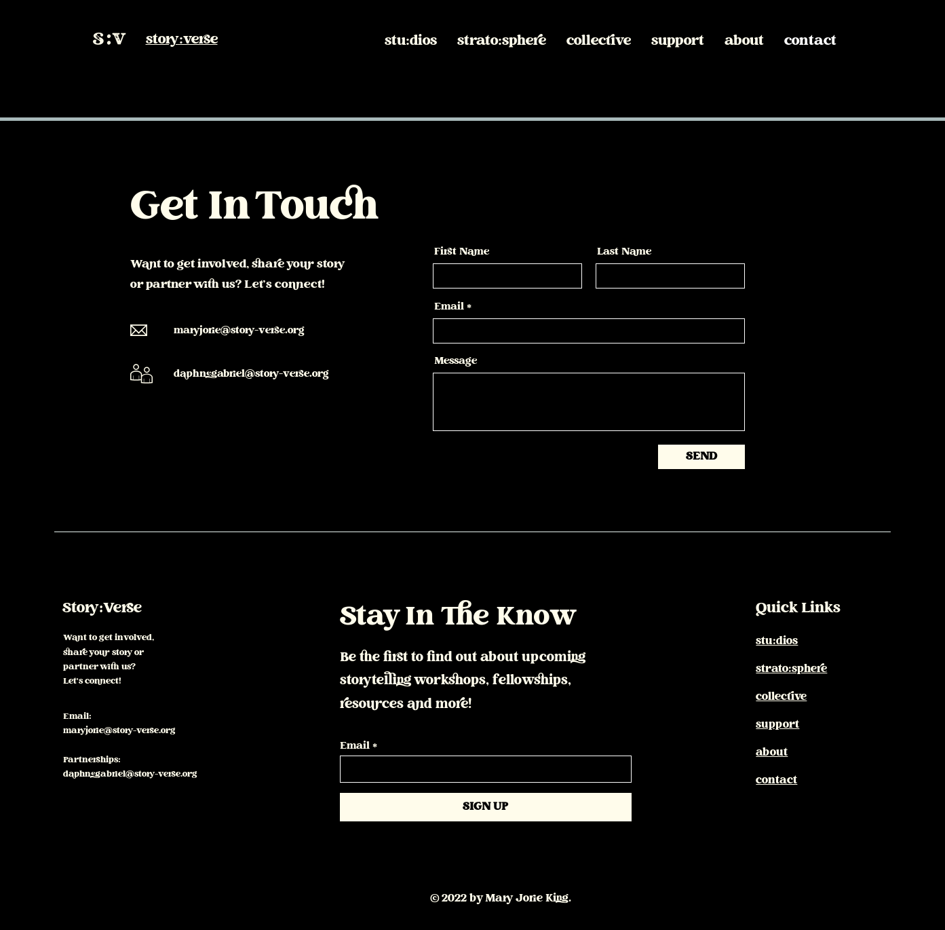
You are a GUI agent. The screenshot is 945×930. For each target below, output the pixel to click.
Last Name (624, 252)
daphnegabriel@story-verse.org (251, 374)
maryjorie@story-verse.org (239, 331)
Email (449, 307)
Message (455, 362)
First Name (461, 252)
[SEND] (701, 457)
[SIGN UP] (486, 807)
